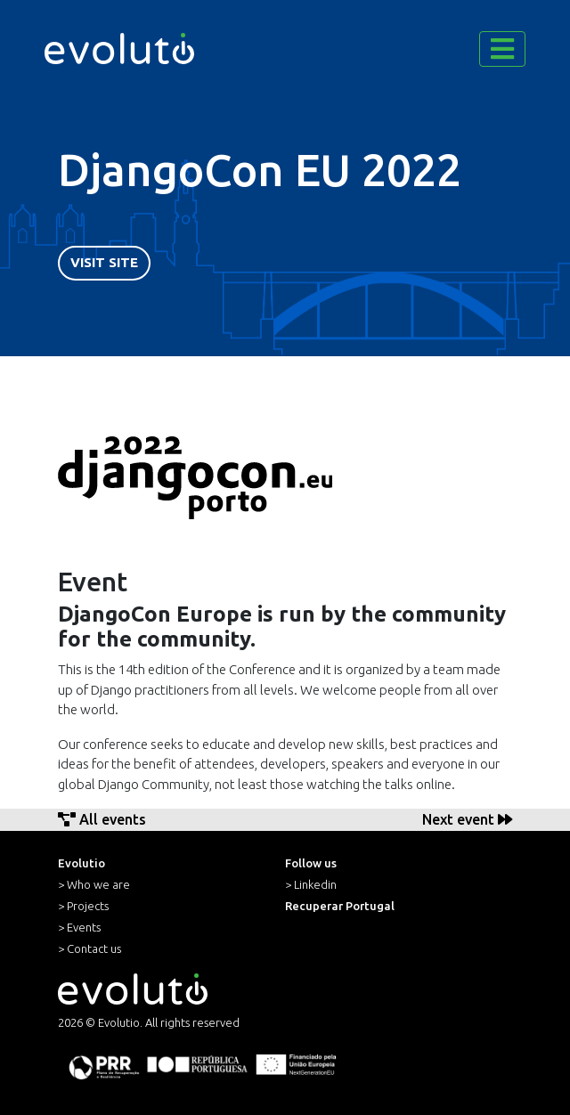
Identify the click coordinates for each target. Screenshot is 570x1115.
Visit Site (104, 262)
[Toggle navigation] (502, 49)
